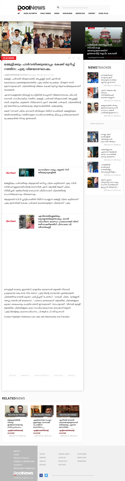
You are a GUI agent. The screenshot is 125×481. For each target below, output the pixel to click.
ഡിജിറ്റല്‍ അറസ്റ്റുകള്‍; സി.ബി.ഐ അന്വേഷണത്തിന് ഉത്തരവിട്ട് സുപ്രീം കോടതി (102, 49)
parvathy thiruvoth (42, 375)
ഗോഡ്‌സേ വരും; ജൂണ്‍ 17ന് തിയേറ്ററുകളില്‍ (53, 171)
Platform (82, 454)
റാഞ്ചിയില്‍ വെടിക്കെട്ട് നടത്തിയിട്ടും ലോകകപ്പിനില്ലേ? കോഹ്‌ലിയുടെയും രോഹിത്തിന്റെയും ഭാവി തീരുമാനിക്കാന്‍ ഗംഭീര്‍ (110, 173)
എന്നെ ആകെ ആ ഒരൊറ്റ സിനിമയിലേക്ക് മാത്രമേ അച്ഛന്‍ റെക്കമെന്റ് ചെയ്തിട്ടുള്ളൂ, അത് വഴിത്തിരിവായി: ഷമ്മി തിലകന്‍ (110, 98)
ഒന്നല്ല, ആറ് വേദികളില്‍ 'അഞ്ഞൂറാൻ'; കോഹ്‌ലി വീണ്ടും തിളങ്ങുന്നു (108, 139)
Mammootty (25, 375)
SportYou (62, 461)
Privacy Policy (21, 458)
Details (42, 465)
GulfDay (62, 465)
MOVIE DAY (80, 13)
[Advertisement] (42, 153)
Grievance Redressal (25, 468)
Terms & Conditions (24, 461)
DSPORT (91, 13)
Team (16, 454)
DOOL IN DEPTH (30, 13)
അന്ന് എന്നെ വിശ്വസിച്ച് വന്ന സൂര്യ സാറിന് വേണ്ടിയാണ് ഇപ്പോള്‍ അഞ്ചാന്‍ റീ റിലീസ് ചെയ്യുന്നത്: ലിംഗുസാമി (110, 186)
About (17, 451)
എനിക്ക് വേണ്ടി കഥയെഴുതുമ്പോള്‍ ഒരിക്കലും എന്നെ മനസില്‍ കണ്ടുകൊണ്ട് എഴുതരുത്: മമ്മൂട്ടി (68, 426)
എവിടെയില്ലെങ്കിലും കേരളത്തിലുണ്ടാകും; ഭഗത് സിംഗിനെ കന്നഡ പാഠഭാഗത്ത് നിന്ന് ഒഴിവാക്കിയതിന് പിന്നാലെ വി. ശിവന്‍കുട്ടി (58, 222)
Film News (12, 375)
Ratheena (71, 375)
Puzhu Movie (58, 375)
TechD (42, 454)
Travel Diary (63, 454)
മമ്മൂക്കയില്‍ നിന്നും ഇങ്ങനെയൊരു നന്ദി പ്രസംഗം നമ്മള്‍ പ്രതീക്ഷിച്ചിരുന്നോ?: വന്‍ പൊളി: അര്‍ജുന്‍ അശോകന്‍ (110, 111)
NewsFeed (82, 461)
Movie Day (82, 457)
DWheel (42, 457)
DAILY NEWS (45, 13)
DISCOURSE (67, 13)
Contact (18, 465)
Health (42, 461)
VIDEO (56, 13)
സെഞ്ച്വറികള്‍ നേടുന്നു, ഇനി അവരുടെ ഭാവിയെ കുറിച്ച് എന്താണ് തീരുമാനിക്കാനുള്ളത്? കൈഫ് (110, 81)
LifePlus (62, 457)
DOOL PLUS (103, 13)
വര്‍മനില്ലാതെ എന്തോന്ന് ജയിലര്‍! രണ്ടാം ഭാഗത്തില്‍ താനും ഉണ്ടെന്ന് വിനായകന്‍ (109, 154)
